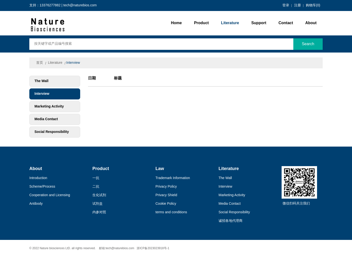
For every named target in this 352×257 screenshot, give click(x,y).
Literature (230, 23)
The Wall (41, 81)
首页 (39, 63)
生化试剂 (99, 195)
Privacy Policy (166, 187)
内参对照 (99, 212)
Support (258, 23)
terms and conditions (171, 212)
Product (201, 23)
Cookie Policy (165, 204)
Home (176, 23)
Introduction (38, 178)
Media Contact (46, 119)
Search (308, 44)
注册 (297, 5)
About (311, 23)
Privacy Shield (166, 195)
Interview (73, 63)
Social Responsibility (51, 132)
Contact (285, 23)
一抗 (95, 178)
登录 (285, 5)
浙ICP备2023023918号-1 (153, 248)
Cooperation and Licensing (49, 195)
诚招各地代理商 (230, 221)
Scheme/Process (42, 187)
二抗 (95, 187)
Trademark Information (172, 178)
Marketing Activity (49, 106)
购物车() (313, 5)
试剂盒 (97, 204)
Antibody (36, 204)
